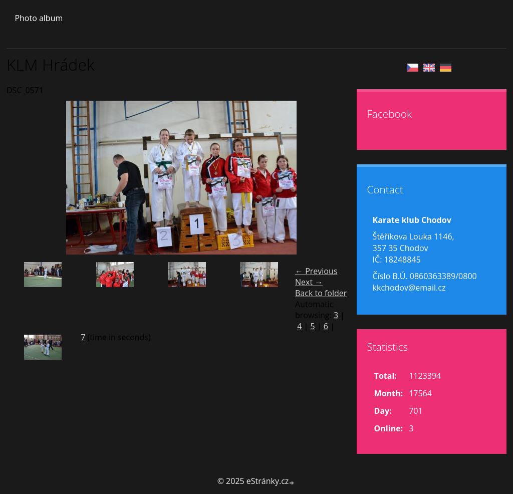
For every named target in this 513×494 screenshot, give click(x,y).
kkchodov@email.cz (409, 287)
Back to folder (321, 293)
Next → (309, 282)
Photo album (39, 18)
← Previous (316, 271)
